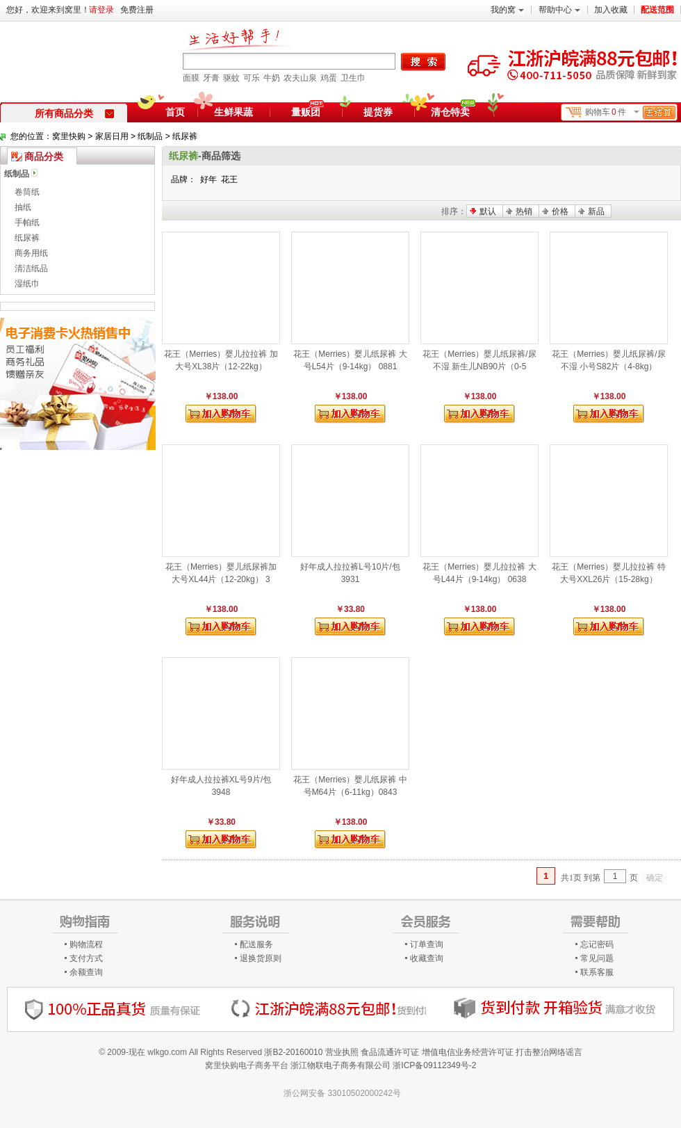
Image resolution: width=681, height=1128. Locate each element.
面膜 (191, 78)
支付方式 (86, 958)
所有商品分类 (74, 113)
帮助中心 (559, 10)
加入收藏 (610, 10)
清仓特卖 (453, 110)
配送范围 (657, 10)
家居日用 (112, 136)
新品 (596, 211)
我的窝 (507, 10)
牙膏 (211, 78)
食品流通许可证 (390, 1052)
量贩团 (305, 112)
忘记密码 (597, 944)
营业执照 (342, 1052)
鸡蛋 (328, 78)
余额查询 (86, 972)
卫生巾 (353, 78)
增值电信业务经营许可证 (468, 1052)
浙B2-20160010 (293, 1052)
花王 (229, 179)
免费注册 (137, 10)
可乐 (251, 78)
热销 (524, 211)
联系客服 (597, 972)
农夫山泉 (300, 78)
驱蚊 (231, 78)
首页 (175, 112)
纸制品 (150, 136)
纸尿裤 (184, 136)
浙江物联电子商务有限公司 (340, 1065)
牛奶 (271, 78)
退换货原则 (260, 958)
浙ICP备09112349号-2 (434, 1065)
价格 (560, 211)
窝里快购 (68, 136)
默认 (487, 211)
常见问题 (597, 958)
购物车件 (630, 112)
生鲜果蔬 (233, 112)
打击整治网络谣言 (549, 1052)
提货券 (378, 112)
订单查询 (426, 944)
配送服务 (256, 944)
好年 (208, 179)
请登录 (101, 10)
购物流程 (86, 944)
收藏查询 (426, 958)
